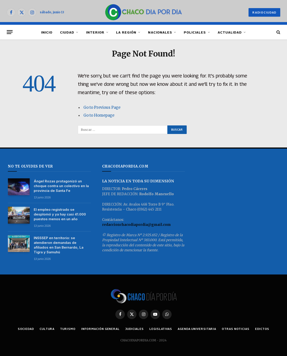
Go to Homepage (98, 115)
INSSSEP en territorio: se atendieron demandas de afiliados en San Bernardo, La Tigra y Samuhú (58, 245)
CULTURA (47, 329)
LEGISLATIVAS (160, 329)
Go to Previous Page (101, 107)
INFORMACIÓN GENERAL (100, 329)
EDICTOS (262, 329)
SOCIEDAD (26, 329)
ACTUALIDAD (230, 32)
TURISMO (67, 329)
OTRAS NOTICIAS (235, 329)
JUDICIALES (134, 329)
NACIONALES (160, 32)
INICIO (46, 32)
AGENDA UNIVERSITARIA (197, 329)
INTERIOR (95, 32)
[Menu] (10, 32)
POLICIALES (195, 32)
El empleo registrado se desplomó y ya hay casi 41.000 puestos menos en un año (60, 214)
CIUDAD (67, 32)
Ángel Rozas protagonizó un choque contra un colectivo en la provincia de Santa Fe (61, 186)
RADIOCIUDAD (264, 12)
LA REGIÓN (126, 32)
